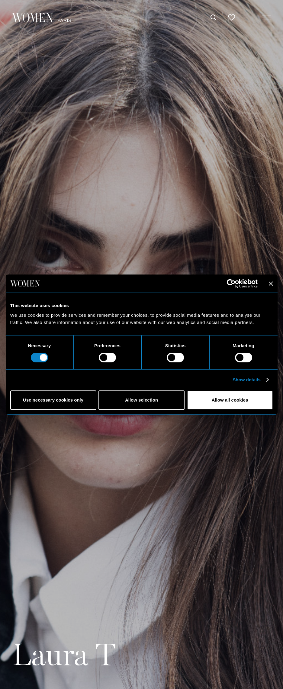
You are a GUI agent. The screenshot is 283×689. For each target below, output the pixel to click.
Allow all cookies (230, 399)
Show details (247, 379)
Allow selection (141, 399)
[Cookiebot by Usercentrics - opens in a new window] (231, 283)
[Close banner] (271, 283)
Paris (64, 20)
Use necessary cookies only (53, 399)
